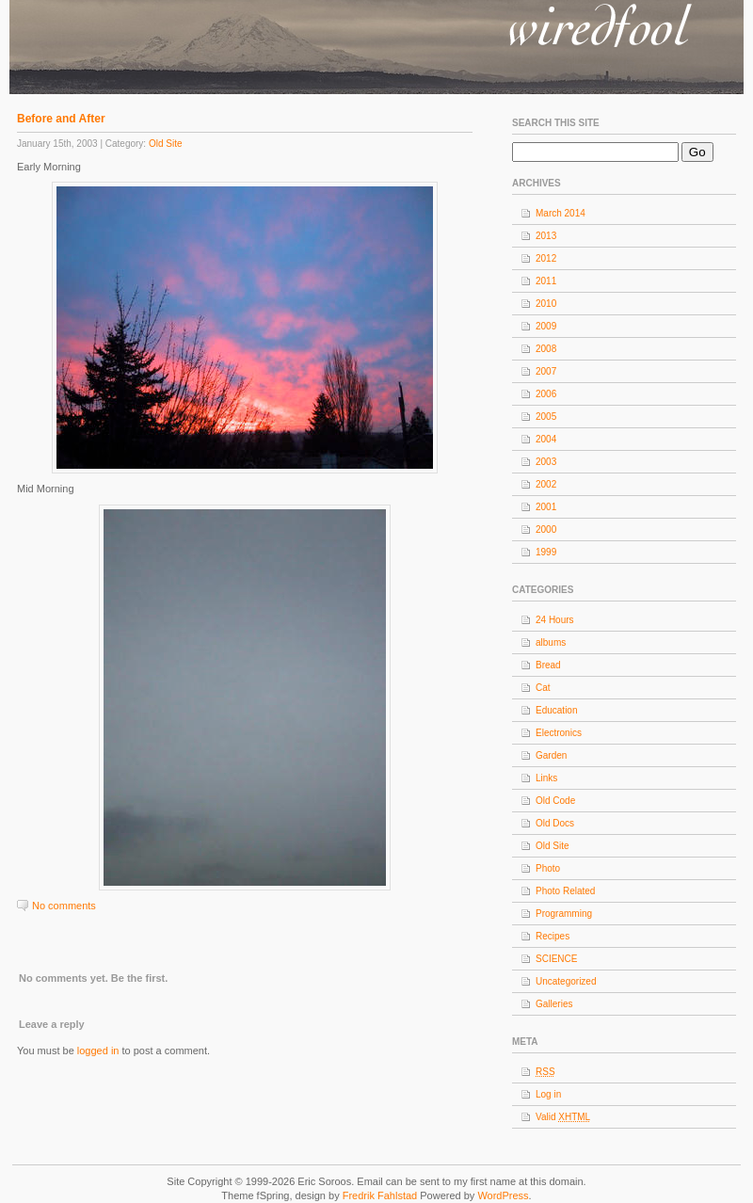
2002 (546, 484)
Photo (548, 868)
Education (556, 710)
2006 (546, 394)
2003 (546, 462)
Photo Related (565, 891)
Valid (563, 1117)
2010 (546, 303)
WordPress (502, 1195)
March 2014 (560, 213)
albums (551, 642)
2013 (546, 236)
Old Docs (555, 823)
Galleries (554, 1004)
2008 (546, 349)
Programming (564, 913)
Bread (548, 665)
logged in (98, 1050)
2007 (546, 371)
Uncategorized (566, 981)
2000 (546, 529)
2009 (546, 326)
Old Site (166, 143)
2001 (546, 507)
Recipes (552, 936)
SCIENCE (556, 959)
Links (546, 778)
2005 (546, 416)
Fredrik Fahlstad (382, 1195)
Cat (543, 687)
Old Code (555, 800)
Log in (548, 1094)
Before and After (61, 118)
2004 (546, 439)
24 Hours (555, 620)
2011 (546, 281)
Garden (551, 755)
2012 (546, 258)
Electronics (559, 733)
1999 (546, 552)
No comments (64, 905)
